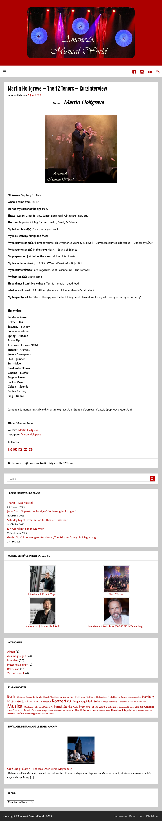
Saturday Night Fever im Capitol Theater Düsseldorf (37, 520)
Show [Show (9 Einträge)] (9, 710)
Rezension (13, 669)
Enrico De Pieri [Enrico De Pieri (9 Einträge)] (67, 696)
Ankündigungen (16, 656)
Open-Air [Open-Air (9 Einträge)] (48, 706)
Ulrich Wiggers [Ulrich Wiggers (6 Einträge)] (31, 713)
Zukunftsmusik (15, 673)
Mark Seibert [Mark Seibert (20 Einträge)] (94, 701)
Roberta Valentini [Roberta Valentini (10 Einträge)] (99, 706)
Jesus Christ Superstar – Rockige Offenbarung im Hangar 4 (41, 511)
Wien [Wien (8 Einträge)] (51, 713)
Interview (16, 463)
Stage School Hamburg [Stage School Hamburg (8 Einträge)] (52, 710)
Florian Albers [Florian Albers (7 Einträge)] (101, 697)
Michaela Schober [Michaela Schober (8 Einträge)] (125, 701)
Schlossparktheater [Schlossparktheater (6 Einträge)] (126, 707)
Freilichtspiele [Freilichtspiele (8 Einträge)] (114, 697)
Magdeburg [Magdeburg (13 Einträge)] (79, 701)
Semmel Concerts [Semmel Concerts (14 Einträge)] (144, 706)
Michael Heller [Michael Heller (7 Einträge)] (140, 701)
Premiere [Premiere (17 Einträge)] (84, 706)
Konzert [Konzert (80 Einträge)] (59, 701)
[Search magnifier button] (152, 478)
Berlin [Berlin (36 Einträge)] (11, 696)
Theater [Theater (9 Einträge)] (94, 710)
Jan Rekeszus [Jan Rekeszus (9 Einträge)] (45, 701)
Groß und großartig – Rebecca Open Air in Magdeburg (39, 768)
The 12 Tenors (66, 463)
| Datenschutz (135, 816)
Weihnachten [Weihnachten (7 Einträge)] (42, 713)
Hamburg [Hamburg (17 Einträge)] (148, 696)
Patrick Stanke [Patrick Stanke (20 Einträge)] (63, 706)
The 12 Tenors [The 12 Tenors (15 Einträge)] (83, 710)
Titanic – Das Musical (20, 502)
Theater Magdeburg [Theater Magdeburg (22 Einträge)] (124, 710)
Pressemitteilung (17, 664)
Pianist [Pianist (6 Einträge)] (75, 707)
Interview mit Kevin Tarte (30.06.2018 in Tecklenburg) (115, 626)
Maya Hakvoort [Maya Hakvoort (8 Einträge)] (110, 701)
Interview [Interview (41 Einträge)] (14, 700)
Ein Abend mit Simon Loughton (25, 528)
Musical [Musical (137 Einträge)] (15, 705)
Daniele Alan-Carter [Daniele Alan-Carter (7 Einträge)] (51, 697)
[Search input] (79, 478)
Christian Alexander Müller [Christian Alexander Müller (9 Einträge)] (30, 696)
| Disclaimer (152, 816)
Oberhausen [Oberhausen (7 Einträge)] (29, 706)
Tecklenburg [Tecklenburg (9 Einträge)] (68, 710)
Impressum (120, 816)
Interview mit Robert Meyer (42, 594)
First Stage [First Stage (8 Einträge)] (91, 697)
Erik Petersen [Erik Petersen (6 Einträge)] (80, 697)
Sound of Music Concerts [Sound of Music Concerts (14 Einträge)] (27, 710)
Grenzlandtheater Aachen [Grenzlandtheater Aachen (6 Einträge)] (131, 697)
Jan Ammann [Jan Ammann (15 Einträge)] (30, 701)
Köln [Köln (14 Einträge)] (69, 701)
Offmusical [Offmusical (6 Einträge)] (39, 707)
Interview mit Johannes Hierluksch (42, 626)
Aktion (11, 651)
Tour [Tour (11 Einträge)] (22, 713)
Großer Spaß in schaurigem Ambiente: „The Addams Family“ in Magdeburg (51, 537)
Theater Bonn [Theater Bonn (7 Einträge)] (104, 710)
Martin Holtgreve (28, 430)
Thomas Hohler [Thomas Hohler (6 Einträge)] (13, 713)
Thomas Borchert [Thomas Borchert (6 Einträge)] (145, 710)
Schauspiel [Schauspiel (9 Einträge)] (113, 706)
